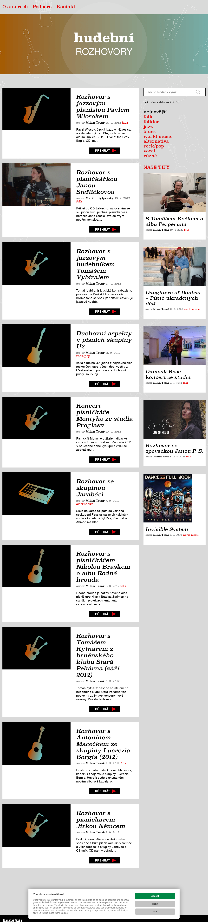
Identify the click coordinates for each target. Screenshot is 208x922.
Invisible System (166, 484)
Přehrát (102, 150)
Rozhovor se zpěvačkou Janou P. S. (174, 448)
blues (149, 132)
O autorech (15, 7)
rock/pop (83, 356)
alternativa (84, 504)
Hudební (104, 44)
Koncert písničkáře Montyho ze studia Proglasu (104, 415)
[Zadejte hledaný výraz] (167, 92)
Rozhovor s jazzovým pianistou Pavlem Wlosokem (102, 107)
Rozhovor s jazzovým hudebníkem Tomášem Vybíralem (95, 264)
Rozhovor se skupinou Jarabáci (94, 488)
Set (155, 911)
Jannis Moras (162, 456)
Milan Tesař (95, 122)
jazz (125, 122)
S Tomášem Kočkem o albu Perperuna (174, 221)
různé (150, 156)
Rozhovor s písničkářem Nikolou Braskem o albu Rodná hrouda (103, 566)
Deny (155, 903)
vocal (149, 151)
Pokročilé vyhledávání (158, 102)
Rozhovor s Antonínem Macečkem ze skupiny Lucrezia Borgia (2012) (103, 744)
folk (79, 201)
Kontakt (66, 7)
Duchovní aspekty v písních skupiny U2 (104, 340)
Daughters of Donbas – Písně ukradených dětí (172, 298)
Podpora (42, 7)
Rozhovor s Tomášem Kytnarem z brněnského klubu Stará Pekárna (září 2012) (97, 655)
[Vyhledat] (198, 92)
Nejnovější (155, 112)
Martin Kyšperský (100, 198)
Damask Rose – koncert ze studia (167, 374)
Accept (155, 896)
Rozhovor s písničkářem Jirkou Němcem (100, 819)
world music (157, 137)
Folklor (151, 122)
